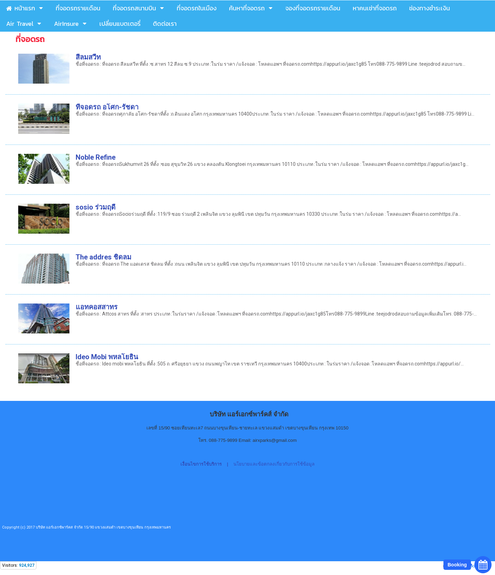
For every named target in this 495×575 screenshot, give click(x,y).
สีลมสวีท (88, 57)
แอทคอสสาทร (97, 307)
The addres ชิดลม (103, 257)
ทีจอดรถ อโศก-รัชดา (107, 107)
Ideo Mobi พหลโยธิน (107, 357)
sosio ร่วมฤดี (96, 207)
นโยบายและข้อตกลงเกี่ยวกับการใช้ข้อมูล (274, 464)
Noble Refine (96, 157)
